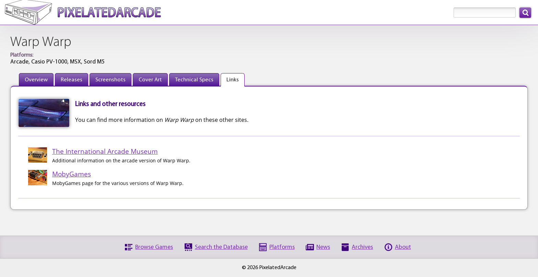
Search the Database (221, 247)
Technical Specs (194, 80)
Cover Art (150, 80)
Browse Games (154, 247)
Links (232, 80)
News (323, 247)
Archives (362, 247)
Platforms (282, 247)
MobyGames (71, 174)
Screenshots (110, 80)
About (403, 247)
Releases (71, 80)
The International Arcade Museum (105, 151)
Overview (36, 80)
